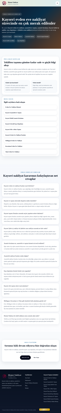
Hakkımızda (27, 380)
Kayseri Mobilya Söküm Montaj (51, 401)
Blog (26, 385)
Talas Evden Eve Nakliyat (12, 152)
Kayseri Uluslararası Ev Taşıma (51, 396)
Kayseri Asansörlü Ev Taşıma (13, 112)
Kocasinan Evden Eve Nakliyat (13, 146)
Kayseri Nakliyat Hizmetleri (31, 383)
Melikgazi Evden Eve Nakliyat (13, 140)
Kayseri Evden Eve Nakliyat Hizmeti (50, 378)
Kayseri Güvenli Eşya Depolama (14, 124)
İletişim (27, 388)
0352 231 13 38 (25, 357)
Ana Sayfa (27, 378)
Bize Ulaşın (36, 357)
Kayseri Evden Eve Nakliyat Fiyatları (15, 135)
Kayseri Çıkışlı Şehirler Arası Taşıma (50, 385)
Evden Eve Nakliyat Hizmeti (13, 107)
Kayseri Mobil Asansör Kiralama (14, 118)
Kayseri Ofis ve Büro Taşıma (13, 129)
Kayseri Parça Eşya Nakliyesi (50, 391)
